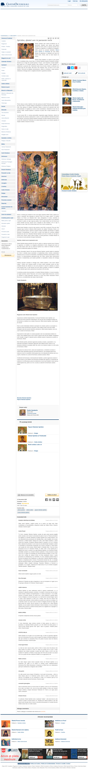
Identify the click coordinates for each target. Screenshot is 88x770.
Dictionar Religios (6, 166)
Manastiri (42, 767)
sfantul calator (29, 510)
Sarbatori (4, 65)
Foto (22, 767)
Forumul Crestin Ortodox (69, 191)
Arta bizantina (5, 112)
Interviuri (4, 176)
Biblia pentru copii (6, 220)
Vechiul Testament (6, 147)
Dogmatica (4, 126)
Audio (19, 767)
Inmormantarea (51, 767)
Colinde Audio (5, 76)
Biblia (3, 144)
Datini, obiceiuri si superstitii (6, 79)
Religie (36, 433)
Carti (38, 767)
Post (46, 767)
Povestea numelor (7, 200)
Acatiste (4, 41)
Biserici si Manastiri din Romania (7, 94)
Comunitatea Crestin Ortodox (70, 174)
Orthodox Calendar (70, 767)
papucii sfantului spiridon (40, 510)
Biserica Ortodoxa (6, 131)
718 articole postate (31, 413)
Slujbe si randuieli (6, 52)
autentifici (43, 711)
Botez (29, 767)
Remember (4, 196)
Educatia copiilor (6, 223)
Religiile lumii (5, 134)
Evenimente (73, 176)
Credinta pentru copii (7, 218)
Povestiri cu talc (6, 173)
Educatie (4, 109)
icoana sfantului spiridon (23, 512)
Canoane (4, 211)
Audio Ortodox (6, 190)
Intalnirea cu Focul (60, 720)
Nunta (25, 767)
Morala (3, 115)
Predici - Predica (6, 46)
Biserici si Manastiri (7, 90)
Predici (20, 766)
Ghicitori (4, 226)
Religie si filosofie (6, 140)
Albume (68, 176)
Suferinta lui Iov (16, 739)
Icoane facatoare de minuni (7, 207)
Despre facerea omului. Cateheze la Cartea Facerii (36, 750)
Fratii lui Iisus (59, 730)
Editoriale (4, 179)
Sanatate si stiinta (6, 138)
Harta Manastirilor (6, 100)
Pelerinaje (4, 103)
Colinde (3, 73)
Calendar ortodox (21, 723)
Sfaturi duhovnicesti (7, 54)
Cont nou (75, 1)
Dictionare (4, 156)
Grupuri (79, 176)
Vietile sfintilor (13, 35)
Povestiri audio (5, 231)
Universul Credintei (7, 38)
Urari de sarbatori (6, 214)
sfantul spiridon (21, 510)
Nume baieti (63, 767)
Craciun (4, 67)
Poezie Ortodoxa (6, 169)
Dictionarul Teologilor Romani (7, 162)
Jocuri (3, 229)
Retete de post (6, 87)
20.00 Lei (56, 757)
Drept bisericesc (6, 123)
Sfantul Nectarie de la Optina (20, 730)
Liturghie (4, 183)
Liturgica (4, 120)
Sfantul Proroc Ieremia (18, 720)
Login (69, 1)
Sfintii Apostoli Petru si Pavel (70, 766)
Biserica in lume (6, 97)
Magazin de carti (6, 58)
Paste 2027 (4, 766)
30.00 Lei (32, 757)
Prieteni (64, 176)
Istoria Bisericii (5, 118)
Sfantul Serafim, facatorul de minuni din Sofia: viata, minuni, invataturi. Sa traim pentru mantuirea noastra (60, 750)
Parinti (3, 106)
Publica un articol (52, 495)
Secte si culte (5, 129)
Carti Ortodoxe (6, 153)
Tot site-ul (70, 5)
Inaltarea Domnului (60, 739)
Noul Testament (6, 149)
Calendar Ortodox (6, 61)
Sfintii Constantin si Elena (47, 766)
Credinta (4, 186)
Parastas (34, 767)
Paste (3, 70)
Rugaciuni (4, 43)
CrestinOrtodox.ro (4, 35)
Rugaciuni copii (5, 237)
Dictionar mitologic (6, 159)
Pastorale (4, 49)
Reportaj (4, 203)
